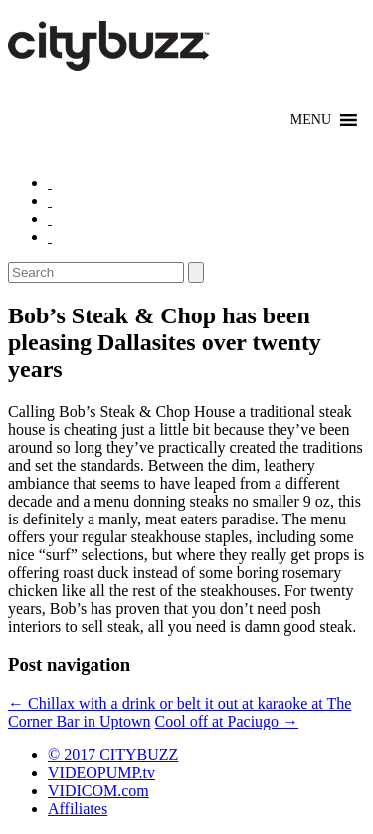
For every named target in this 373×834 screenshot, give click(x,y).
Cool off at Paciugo (227, 721)
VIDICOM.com (98, 790)
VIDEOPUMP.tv (101, 772)
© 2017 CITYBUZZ (113, 754)
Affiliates (77, 808)
